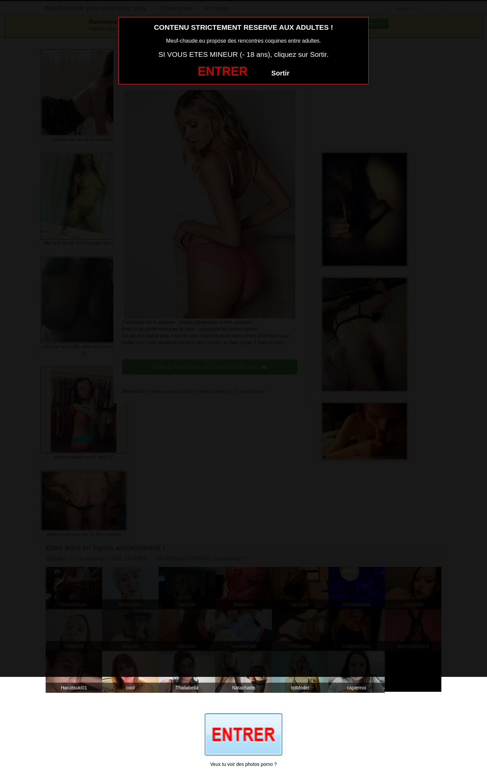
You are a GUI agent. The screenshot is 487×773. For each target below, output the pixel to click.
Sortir (280, 73)
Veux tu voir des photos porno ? (243, 764)
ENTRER (223, 71)
